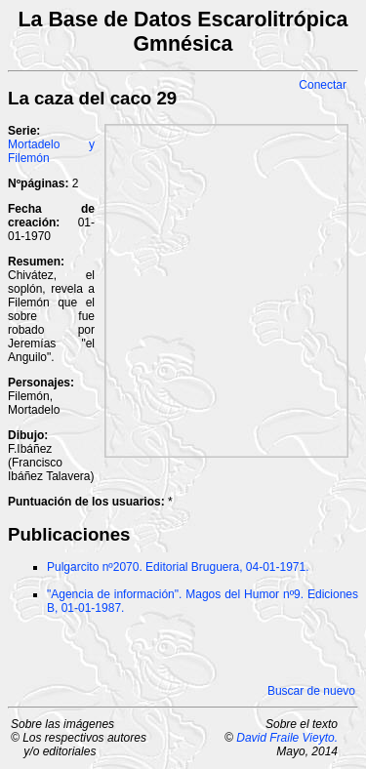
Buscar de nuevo (311, 691)
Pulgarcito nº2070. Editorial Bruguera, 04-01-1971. (178, 567)
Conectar (322, 85)
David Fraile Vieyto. (287, 738)
